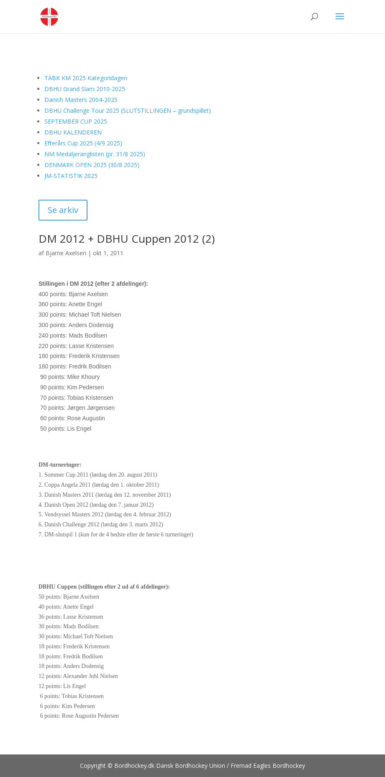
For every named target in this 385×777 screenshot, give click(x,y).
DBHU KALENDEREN (73, 132)
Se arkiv (63, 210)
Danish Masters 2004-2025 (81, 100)
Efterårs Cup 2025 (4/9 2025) (83, 143)
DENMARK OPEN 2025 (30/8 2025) (91, 165)
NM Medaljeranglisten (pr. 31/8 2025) (94, 154)
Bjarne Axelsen (66, 253)
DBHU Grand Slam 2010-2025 (84, 89)
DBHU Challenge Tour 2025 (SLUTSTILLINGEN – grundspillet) (127, 110)
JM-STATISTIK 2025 (71, 176)
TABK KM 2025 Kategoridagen (85, 78)
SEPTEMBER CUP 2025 (75, 121)
